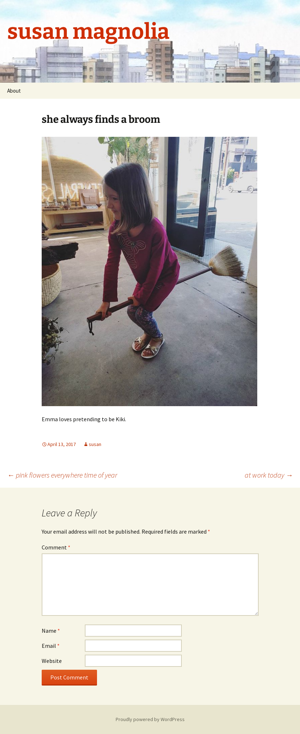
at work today (269, 474)
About (14, 90)
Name (51, 630)
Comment (56, 547)
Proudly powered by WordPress (150, 719)
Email (51, 645)
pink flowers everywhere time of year (62, 474)
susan (95, 444)
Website (52, 660)
